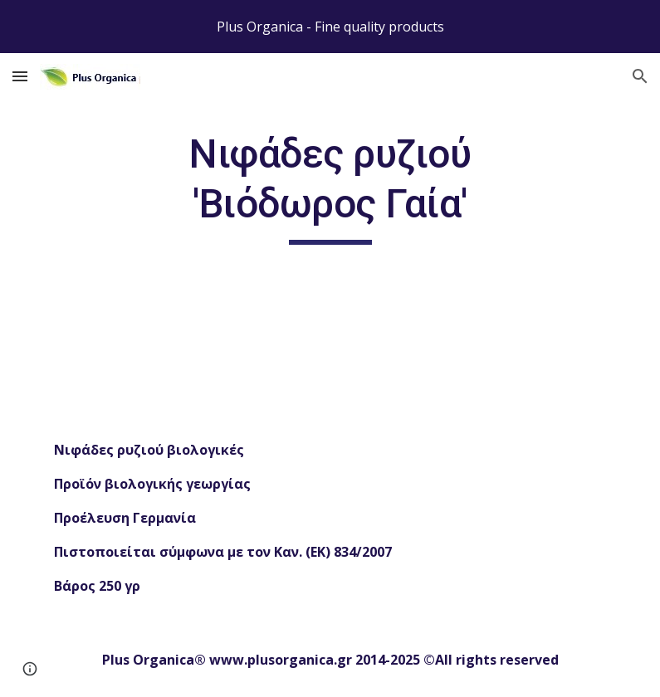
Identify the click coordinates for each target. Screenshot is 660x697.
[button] (20, 76)
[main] (330, 187)
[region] (330, 26)
